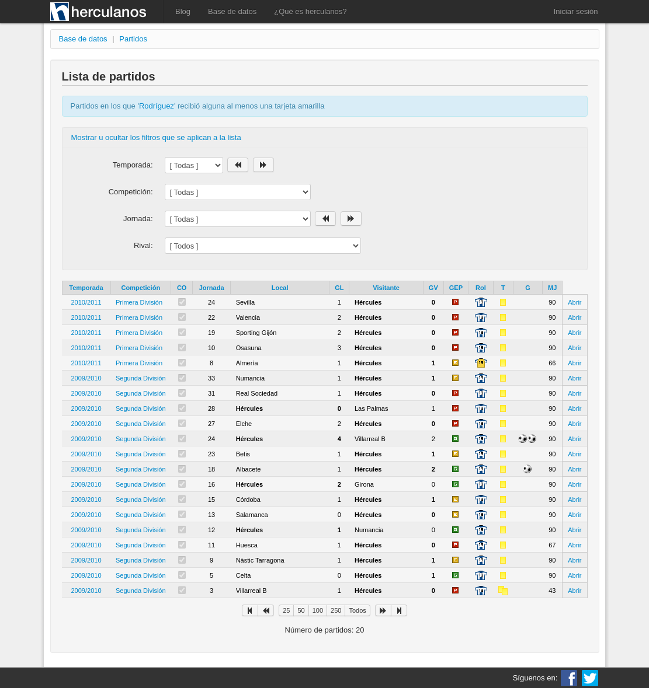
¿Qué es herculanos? (310, 11)
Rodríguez (156, 106)
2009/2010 (86, 378)
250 (336, 610)
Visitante (386, 287)
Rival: (143, 245)
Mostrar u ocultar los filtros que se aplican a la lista (156, 137)
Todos (357, 610)
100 (318, 610)
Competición (141, 287)
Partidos (133, 38)
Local (280, 287)
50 (300, 610)
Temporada (86, 287)
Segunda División (141, 378)
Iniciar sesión (576, 11)
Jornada (211, 287)
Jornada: (138, 218)
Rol (481, 287)
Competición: (131, 191)
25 (286, 610)
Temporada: (133, 164)
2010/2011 (86, 302)
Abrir (574, 302)
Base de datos (232, 11)
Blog (182, 11)
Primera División (139, 302)
